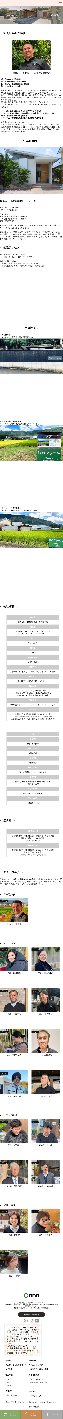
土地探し (9, 1361)
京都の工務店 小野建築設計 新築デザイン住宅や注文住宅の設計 (31, 1402)
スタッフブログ (35, 1396)
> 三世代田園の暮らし (36, 1379)
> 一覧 (8, 1379)
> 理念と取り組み (11, 1395)
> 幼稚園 (8, 1385)
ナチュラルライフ (36, 1365)
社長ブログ (33, 1392)
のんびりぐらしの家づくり (16, 1365)
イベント (9, 1369)
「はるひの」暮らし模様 (38, 1369)
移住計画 (32, 1361)
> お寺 (8, 1382)
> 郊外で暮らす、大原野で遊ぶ (38, 1382)
